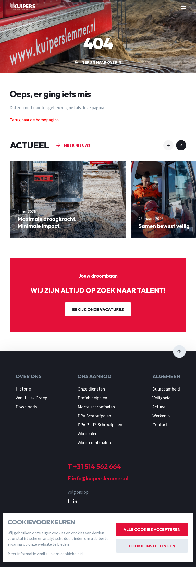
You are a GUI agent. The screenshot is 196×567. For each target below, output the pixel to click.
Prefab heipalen (92, 398)
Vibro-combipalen (94, 443)
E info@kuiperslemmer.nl (98, 478)
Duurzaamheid (166, 389)
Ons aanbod (95, 376)
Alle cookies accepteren (152, 529)
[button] (168, 145)
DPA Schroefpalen (94, 416)
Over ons (28, 376)
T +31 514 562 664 (94, 466)
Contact (160, 425)
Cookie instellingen (152, 545)
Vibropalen (87, 434)
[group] (68, 208)
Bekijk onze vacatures (98, 309)
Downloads (26, 407)
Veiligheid (161, 398)
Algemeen (166, 376)
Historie (23, 389)
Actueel (159, 407)
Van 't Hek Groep (31, 398)
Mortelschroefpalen (96, 407)
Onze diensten (91, 389)
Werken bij (162, 416)
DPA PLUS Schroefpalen (100, 425)
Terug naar (101, 62)
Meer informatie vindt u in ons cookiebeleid (45, 554)
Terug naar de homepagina (34, 120)
